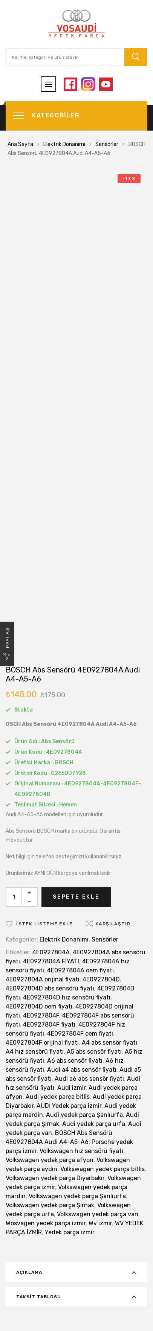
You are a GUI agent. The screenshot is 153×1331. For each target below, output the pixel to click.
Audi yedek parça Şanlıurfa (84, 1114)
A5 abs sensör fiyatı (94, 1051)
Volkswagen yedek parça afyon (49, 1160)
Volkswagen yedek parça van (97, 1214)
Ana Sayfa (20, 144)
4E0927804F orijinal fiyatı (42, 1042)
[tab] (76, 1272)
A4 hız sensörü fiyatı (35, 1051)
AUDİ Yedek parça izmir (69, 1105)
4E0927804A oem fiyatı (80, 970)
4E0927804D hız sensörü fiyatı (66, 997)
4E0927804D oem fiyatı (39, 1006)
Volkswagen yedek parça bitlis (102, 1169)
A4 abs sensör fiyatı (109, 1042)
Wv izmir (100, 1223)
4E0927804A (51, 952)
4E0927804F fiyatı (49, 1024)
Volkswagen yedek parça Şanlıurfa (77, 1196)
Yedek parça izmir (70, 1232)
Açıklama (29, 1272)
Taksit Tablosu (38, 1296)
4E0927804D (101, 979)
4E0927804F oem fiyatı (80, 1033)
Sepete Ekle (76, 897)
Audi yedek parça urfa (93, 1123)
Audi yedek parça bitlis (58, 1096)
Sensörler (106, 144)
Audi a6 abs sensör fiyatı (89, 1078)
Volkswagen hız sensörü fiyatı (81, 1151)
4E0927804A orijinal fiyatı (43, 979)
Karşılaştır (112, 923)
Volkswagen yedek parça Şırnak (50, 1205)
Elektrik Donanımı (64, 144)
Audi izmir (71, 1087)
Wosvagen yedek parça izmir (46, 1223)
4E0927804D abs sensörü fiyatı (50, 988)
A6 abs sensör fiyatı (75, 1060)
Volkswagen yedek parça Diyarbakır (55, 1178)
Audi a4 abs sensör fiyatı (81, 1069)
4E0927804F (41, 1015)
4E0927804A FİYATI (51, 961)
